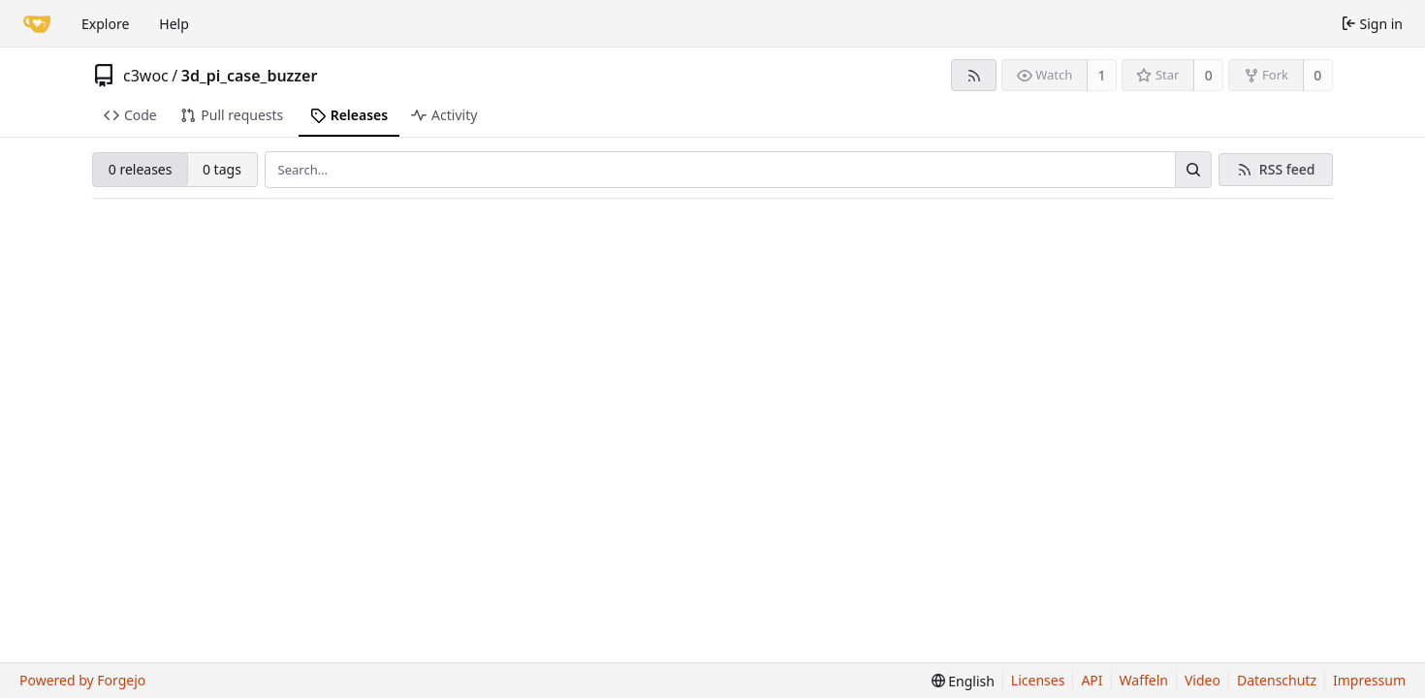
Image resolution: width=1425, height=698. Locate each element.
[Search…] (1193, 169)
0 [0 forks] (1317, 75)
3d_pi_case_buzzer (249, 75)
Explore (105, 24)
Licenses (1038, 680)
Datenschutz (1276, 680)
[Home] (37, 23)
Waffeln (1144, 680)
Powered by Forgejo (82, 680)
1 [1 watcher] (1102, 75)
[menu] (963, 681)
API (1091, 680)
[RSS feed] (974, 75)
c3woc (146, 75)
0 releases (141, 169)
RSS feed (1287, 169)
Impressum (1369, 680)
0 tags (222, 169)
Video (1202, 680)
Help (174, 24)
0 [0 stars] (1209, 75)
